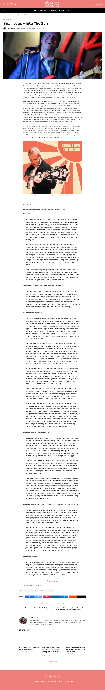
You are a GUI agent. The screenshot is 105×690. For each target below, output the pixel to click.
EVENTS (61, 10)
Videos (67, 681)
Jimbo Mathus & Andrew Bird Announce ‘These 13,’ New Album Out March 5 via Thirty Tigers (36, 607)
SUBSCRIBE (97, 4)
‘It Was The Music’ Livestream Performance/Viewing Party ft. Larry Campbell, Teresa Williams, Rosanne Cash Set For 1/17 (69, 607)
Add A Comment (52, 661)
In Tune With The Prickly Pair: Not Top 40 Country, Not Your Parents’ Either (75, 649)
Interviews (7, 19)
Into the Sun (41, 590)
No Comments (31, 28)
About (73, 681)
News (37, 681)
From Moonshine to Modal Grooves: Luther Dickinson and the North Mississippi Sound (51, 650)
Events (60, 681)
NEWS (35, 10)
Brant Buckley (11, 28)
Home (31, 681)
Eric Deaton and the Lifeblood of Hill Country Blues (29, 648)
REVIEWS (43, 10)
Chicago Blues (32, 590)
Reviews (43, 681)
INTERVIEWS (52, 10)
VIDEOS (69, 10)
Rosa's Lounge (51, 590)
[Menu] (3, 10)
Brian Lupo (52, 581)
